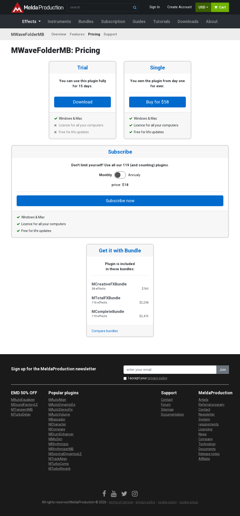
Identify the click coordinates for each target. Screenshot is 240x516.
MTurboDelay (21, 414)
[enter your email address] (170, 369)
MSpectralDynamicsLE (65, 454)
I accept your (147, 378)
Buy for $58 (157, 102)
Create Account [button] (179, 7)
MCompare (57, 429)
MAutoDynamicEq (62, 404)
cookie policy (167, 502)
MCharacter (57, 424)
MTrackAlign (58, 459)
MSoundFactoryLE (24, 404)
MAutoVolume (59, 414)
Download (82, 102)
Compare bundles (105, 331)
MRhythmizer (59, 444)
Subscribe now (120, 200)
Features (77, 34)
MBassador (57, 419)
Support (110, 34)
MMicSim (55, 439)
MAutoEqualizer (23, 400)
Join (222, 370)
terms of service (121, 502)
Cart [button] (220, 7)
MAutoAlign (57, 400)
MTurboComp (59, 464)
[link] (104, 494)
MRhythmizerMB (61, 449)
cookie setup (188, 502)
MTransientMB (22, 409)
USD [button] (202, 7)
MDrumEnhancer (61, 434)
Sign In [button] (155, 7)
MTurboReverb (60, 468)
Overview (58, 34)
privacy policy (157, 378)
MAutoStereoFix (61, 409)
